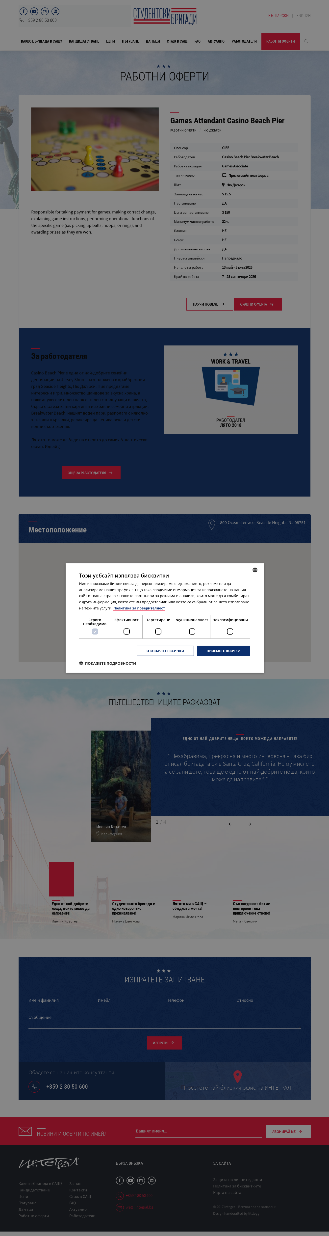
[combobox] (255, 569)
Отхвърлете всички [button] (162, 650)
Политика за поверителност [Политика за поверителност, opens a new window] (141, 607)
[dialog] (165, 618)
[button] (107, 663)
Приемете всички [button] (222, 650)
